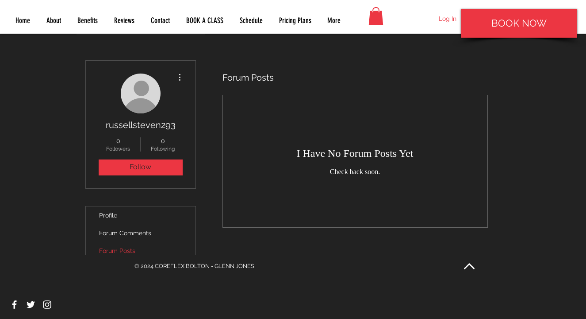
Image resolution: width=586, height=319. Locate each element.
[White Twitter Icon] (30, 304)
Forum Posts (117, 250)
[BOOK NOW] (519, 23)
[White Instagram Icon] (47, 304)
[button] (375, 16)
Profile (108, 215)
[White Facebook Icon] (14, 304)
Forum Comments (125, 233)
